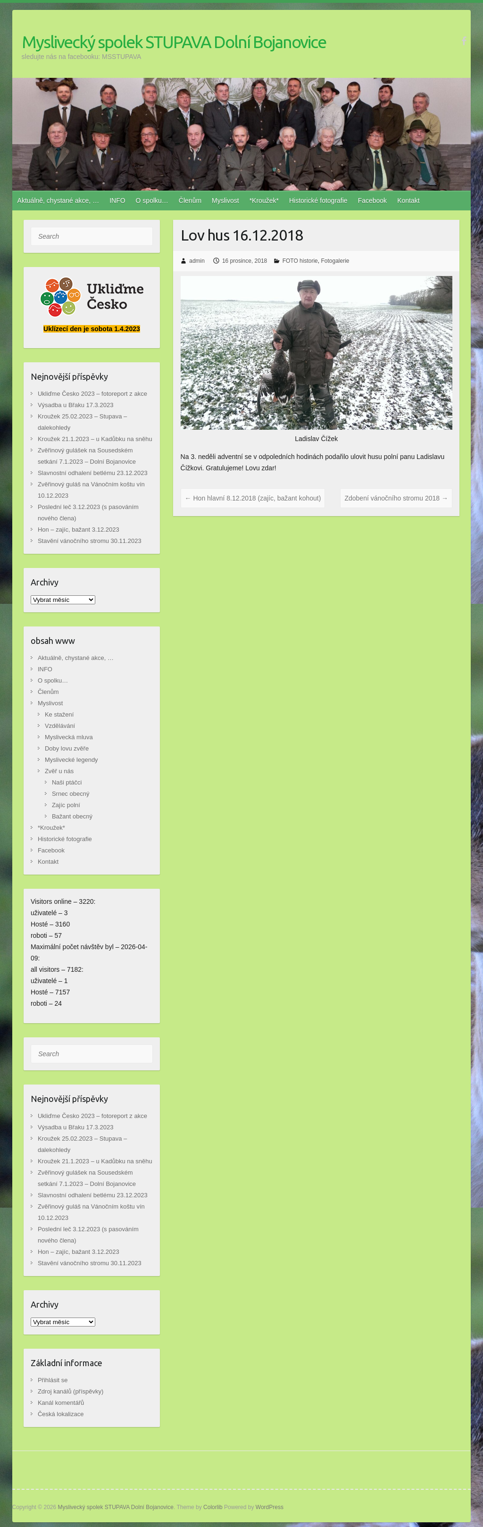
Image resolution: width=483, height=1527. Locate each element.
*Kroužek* (264, 200)
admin (197, 261)
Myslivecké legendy (71, 759)
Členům (190, 200)
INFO (117, 200)
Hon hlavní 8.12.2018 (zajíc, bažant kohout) (253, 498)
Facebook (372, 200)
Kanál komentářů (61, 1402)
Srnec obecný (71, 793)
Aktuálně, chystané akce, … (58, 200)
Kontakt (408, 200)
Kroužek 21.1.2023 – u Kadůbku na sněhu (95, 438)
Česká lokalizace (61, 1414)
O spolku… (152, 200)
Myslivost (225, 200)
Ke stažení (59, 714)
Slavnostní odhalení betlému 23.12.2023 (93, 472)
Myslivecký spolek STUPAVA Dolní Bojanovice (174, 41)
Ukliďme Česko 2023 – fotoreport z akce (92, 393)
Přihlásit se (53, 1380)
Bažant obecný (72, 816)
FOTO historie (300, 261)
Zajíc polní (66, 805)
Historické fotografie (318, 200)
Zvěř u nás (59, 771)
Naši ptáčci (67, 782)
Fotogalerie (335, 261)
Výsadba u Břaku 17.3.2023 (75, 405)
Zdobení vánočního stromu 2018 (396, 498)
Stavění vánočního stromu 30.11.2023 (90, 540)
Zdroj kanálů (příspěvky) (70, 1391)
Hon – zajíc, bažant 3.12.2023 (78, 529)
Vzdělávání (60, 725)
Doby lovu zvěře (67, 748)
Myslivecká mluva (69, 737)
